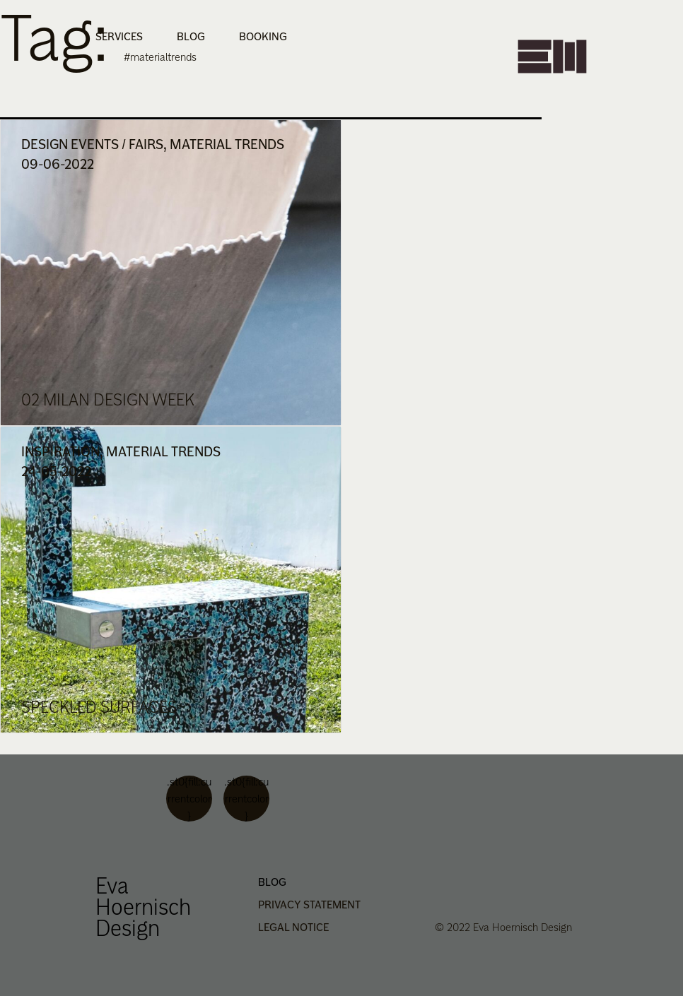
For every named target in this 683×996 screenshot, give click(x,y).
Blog (191, 37)
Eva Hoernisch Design (143, 907)
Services (119, 37)
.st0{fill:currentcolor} (189, 799)
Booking (263, 37)
